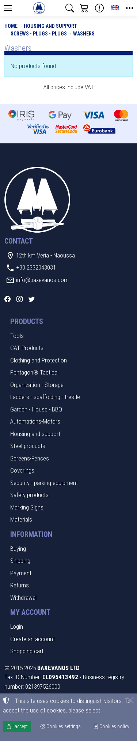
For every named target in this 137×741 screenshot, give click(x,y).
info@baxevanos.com (42, 279)
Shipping (20, 560)
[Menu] (7, 8)
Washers (84, 34)
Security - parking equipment (44, 482)
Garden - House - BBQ (36, 409)
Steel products (27, 446)
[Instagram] (19, 299)
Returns (19, 585)
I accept (17, 726)
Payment (20, 573)
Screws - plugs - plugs (39, 34)
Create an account (32, 639)
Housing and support (50, 26)
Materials (21, 519)
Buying (18, 548)
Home (11, 26)
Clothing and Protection (38, 360)
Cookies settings (60, 726)
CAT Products (26, 347)
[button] (69, 8)
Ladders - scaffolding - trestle (45, 396)
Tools (17, 335)
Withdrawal (23, 597)
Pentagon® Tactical (34, 372)
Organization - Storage (37, 384)
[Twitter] (31, 299)
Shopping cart (26, 651)
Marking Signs (26, 507)
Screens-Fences (29, 458)
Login (16, 626)
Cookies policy (111, 726)
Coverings (22, 470)
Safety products (29, 495)
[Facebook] (7, 299)
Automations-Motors (35, 421)
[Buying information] (99, 8)
